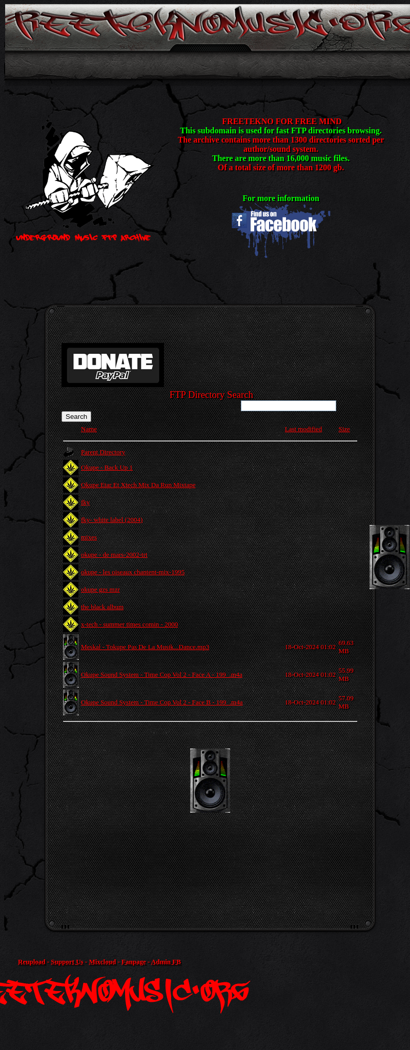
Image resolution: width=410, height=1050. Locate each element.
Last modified (303, 429)
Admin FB (166, 961)
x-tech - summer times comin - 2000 (129, 624)
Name (89, 429)
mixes (89, 537)
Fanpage (133, 961)
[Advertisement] (210, 820)
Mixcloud (102, 961)
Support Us (67, 961)
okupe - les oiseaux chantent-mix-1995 (132, 572)
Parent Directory (103, 452)
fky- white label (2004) (111, 519)
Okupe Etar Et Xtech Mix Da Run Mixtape (138, 485)
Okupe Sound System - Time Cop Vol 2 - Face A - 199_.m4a (161, 674)
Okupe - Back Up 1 (107, 467)
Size (344, 429)
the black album (102, 607)
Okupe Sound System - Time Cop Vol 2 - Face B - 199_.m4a (162, 702)
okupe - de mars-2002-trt (114, 554)
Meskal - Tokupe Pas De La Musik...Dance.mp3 (145, 647)
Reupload (31, 961)
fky (85, 502)
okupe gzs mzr (100, 589)
